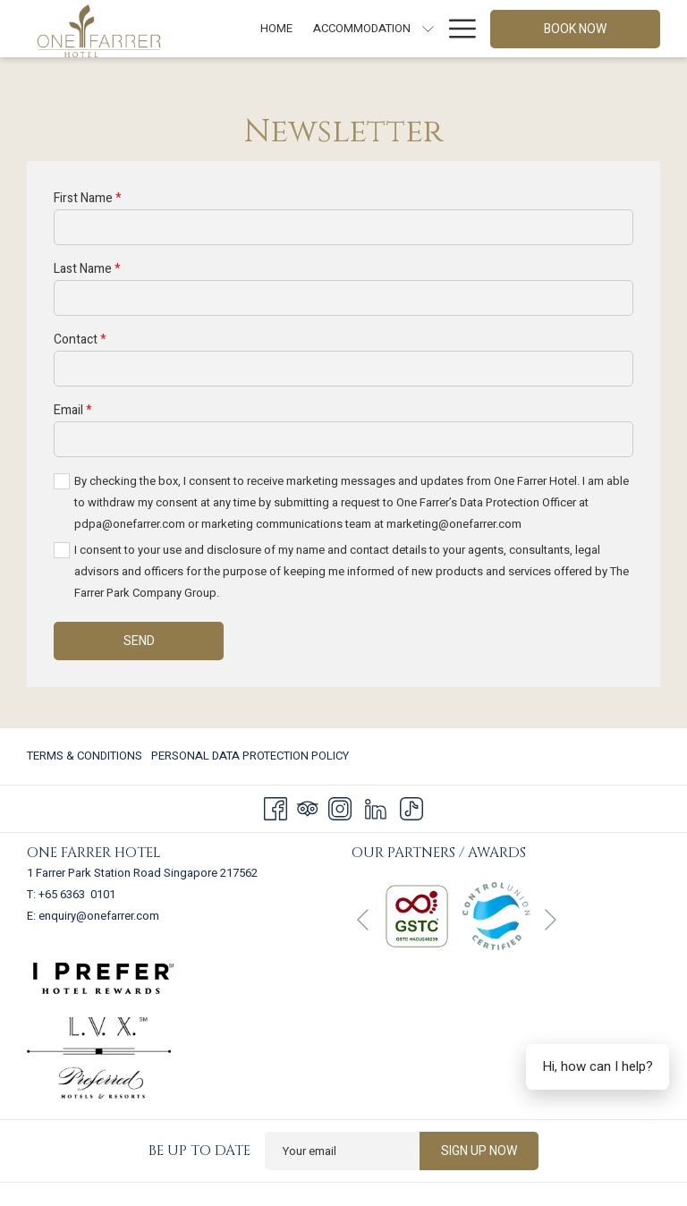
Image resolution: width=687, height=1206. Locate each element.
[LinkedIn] (375, 808)
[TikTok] (411, 808)
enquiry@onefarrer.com (98, 915)
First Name (88, 198)
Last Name (87, 268)
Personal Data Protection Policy (250, 755)
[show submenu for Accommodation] (428, 28)
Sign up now (479, 1151)
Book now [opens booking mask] (575, 29)
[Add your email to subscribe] (342, 1151)
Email (73, 410)
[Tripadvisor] (307, 808)
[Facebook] (275, 808)
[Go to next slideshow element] (550, 920)
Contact (80, 339)
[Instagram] (340, 808)
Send (139, 641)
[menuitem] (276, 28)
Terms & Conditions (84, 755)
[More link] (456, 28)
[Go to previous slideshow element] (363, 920)
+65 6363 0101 (76, 894)
